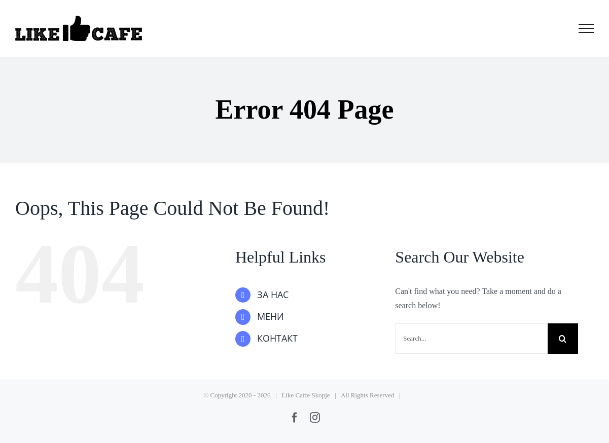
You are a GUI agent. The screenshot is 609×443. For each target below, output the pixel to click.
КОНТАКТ (277, 339)
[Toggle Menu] (586, 28)
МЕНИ (270, 317)
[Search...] (471, 338)
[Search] (563, 338)
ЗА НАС (273, 295)
